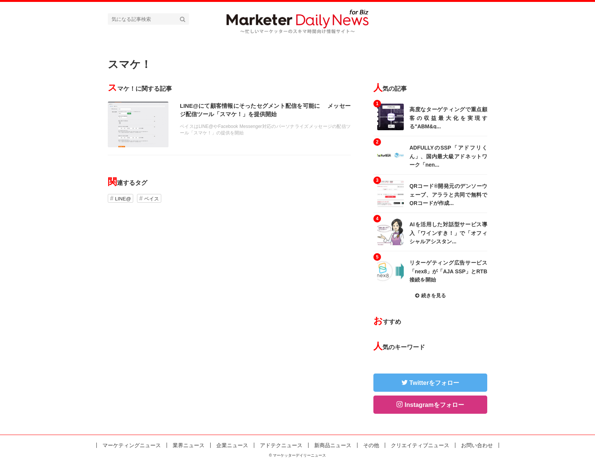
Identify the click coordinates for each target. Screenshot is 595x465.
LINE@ (123, 199)
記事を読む (229, 124)
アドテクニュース (281, 445)
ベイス (151, 199)
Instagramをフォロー (434, 405)
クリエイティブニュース (420, 445)
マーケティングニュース (131, 445)
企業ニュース (232, 445)
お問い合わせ (477, 445)
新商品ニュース (332, 445)
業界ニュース (189, 445)
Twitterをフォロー (434, 383)
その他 (371, 445)
